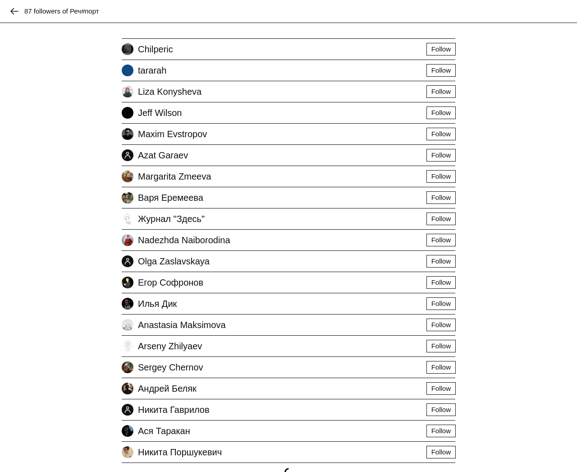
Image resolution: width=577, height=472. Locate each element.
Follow (441, 49)
